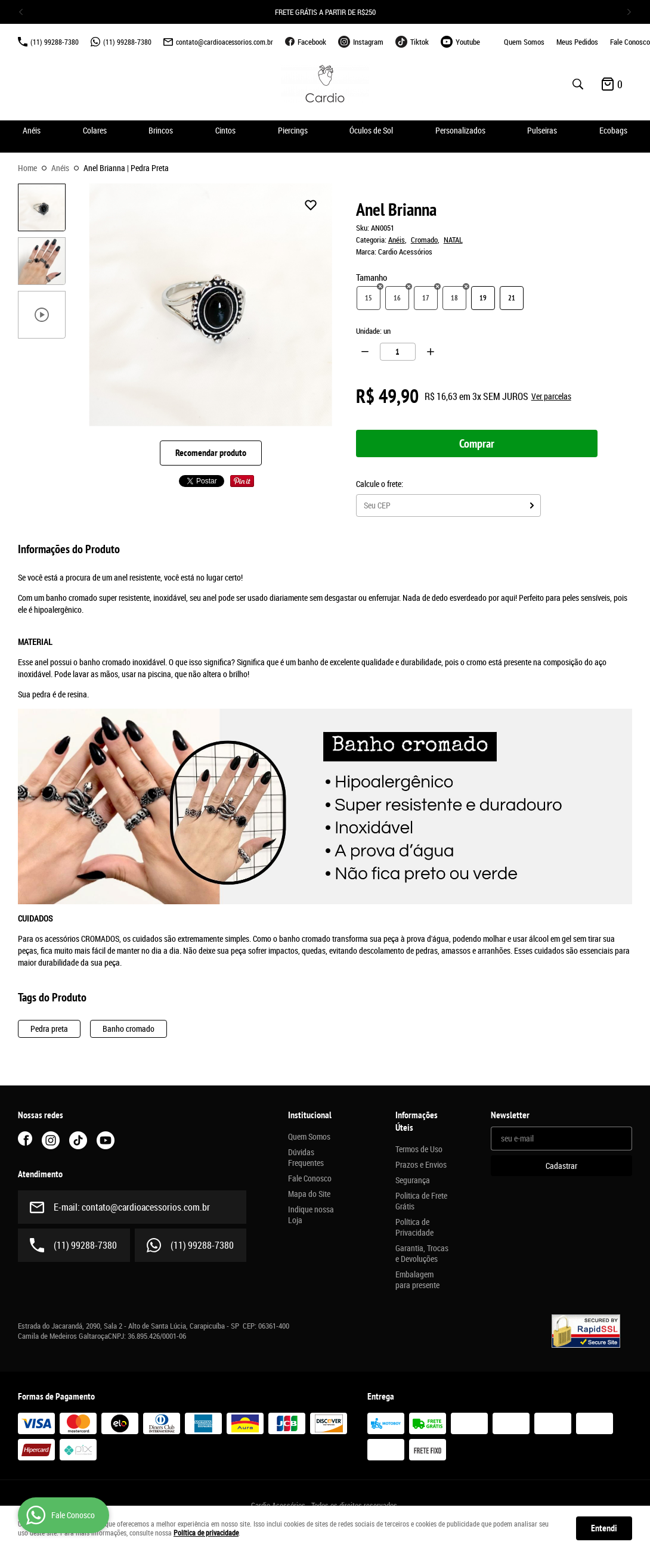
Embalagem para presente (417, 1280)
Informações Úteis (416, 1121)
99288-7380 (54, 41)
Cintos (225, 130)
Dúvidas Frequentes (306, 1157)
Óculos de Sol (371, 130)
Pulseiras (542, 130)
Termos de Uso (418, 1149)
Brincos (160, 130)
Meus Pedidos (577, 41)
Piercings (293, 130)
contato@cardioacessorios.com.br (224, 41)
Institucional (310, 1115)
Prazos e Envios (421, 1164)
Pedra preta (49, 1028)
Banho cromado (128, 1028)
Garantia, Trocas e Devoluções (421, 1253)
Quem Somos (524, 41)
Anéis (32, 130)
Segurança (412, 1180)
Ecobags (613, 130)
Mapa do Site (309, 1194)
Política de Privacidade (414, 1227)
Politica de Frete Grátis (421, 1201)
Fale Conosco (630, 41)
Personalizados (460, 130)
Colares (95, 130)
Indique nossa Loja (311, 1215)
